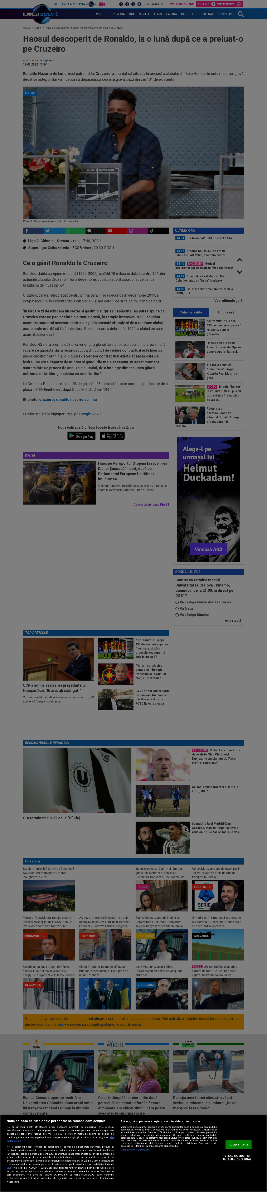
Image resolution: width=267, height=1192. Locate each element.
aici (9, 1167)
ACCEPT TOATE (239, 1144)
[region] (133, 1153)
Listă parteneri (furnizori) (135, 1149)
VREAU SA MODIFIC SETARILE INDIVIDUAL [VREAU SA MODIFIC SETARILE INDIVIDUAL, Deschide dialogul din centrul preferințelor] (237, 1157)
